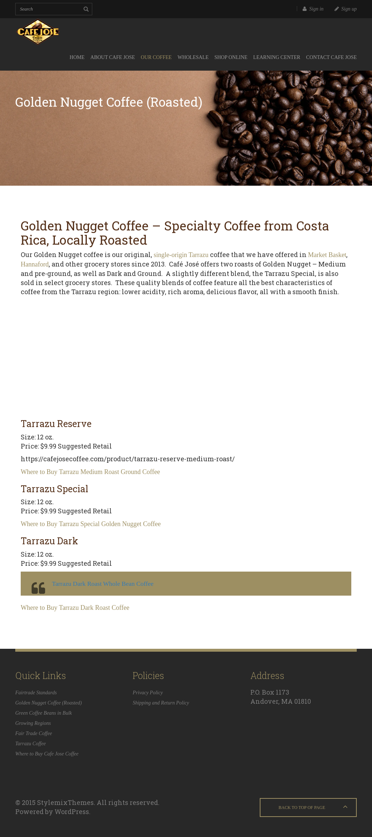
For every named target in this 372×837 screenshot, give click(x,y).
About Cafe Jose (112, 57)
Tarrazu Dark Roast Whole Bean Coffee (102, 583)
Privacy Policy (148, 692)
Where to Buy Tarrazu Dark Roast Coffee (75, 607)
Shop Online (230, 57)
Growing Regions (33, 723)
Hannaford (35, 264)
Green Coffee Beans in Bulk (43, 713)
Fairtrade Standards (36, 692)
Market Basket (327, 254)
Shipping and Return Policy (161, 703)
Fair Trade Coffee (33, 733)
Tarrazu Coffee (30, 743)
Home (77, 57)
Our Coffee (156, 57)
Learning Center (276, 57)
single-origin (170, 254)
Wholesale (193, 57)
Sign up (346, 9)
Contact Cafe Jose (331, 57)
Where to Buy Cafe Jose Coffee (46, 754)
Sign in (313, 9)
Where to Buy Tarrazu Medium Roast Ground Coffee (90, 471)
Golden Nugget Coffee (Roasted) (48, 703)
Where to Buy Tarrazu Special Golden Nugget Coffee (91, 524)
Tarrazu (199, 254)
